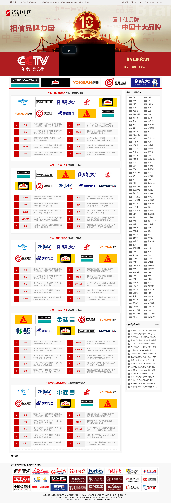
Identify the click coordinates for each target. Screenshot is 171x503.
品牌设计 (46, 2)
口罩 (149, 248)
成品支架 (136, 289)
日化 (149, 252)
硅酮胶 (150, 262)
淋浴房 (150, 121)
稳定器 (135, 241)
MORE (157, 324)
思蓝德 (78, 132)
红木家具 (151, 128)
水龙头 (150, 104)
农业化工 (136, 307)
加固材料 (151, 286)
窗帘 (149, 162)
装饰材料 (151, 125)
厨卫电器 (136, 114)
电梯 (149, 282)
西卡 (25, 154)
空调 (149, 186)
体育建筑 (136, 197)
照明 (134, 217)
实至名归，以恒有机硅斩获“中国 (143, 363)
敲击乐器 (151, 203)
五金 (149, 245)
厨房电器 (151, 176)
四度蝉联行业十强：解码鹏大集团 (143, 330)
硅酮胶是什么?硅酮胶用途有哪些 (143, 367)
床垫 (149, 228)
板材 (149, 131)
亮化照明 (151, 265)
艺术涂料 (151, 169)
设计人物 (38, 2)
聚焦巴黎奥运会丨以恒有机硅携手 (143, 340)
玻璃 (134, 214)
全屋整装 (151, 214)
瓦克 (78, 125)
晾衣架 (150, 197)
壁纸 (134, 169)
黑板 (134, 221)
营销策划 (151, 241)
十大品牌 (22, 2)
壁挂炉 (150, 118)
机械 (149, 310)
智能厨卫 (136, 210)
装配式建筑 (152, 221)
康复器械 (151, 289)
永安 (78, 139)
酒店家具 (151, 269)
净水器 (150, 145)
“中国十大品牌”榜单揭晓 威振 (142, 380)
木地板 (135, 142)
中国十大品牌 (143, 2)
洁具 (134, 104)
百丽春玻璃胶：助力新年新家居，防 (144, 387)
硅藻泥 (135, 152)
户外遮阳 (136, 310)
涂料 (134, 97)
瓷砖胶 (135, 234)
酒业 (149, 207)
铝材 (149, 272)
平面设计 (62, 2)
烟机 (149, 179)
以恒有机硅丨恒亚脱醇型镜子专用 (143, 347)
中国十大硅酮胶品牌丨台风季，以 (143, 334)
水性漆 (135, 149)
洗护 (149, 255)
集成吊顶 (136, 186)
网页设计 (70, 2)
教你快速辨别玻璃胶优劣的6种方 (143, 383)
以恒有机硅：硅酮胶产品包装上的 (143, 337)
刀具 (134, 276)
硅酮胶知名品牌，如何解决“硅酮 (143, 370)
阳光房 (135, 228)
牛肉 (134, 269)
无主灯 (135, 258)
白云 (25, 125)
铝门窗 (135, 203)
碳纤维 (150, 152)
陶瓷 (134, 162)
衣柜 (149, 111)
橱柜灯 (150, 296)
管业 (149, 234)
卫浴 (134, 279)
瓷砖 (134, 176)
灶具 (134, 179)
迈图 (78, 226)
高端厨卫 (151, 183)
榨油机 (135, 125)
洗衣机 (135, 262)
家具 (134, 128)
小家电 (150, 166)
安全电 (135, 286)
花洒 (149, 107)
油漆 (149, 97)
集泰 (78, 146)
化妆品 (135, 255)
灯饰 (134, 121)
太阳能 (150, 193)
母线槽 (135, 300)
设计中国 (13, 2)
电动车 (150, 173)
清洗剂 (150, 149)
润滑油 (150, 279)
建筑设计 (78, 2)
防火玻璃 (136, 265)
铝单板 (135, 293)
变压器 (135, 282)
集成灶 (150, 190)
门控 (134, 252)
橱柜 (149, 114)
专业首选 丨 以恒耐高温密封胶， (143, 350)
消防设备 (136, 313)
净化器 (135, 131)
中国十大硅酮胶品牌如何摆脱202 (143, 377)
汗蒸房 (135, 145)
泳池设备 (151, 313)
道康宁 (78, 154)
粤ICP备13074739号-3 (74, 499)
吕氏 (78, 357)
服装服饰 (151, 317)
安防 (134, 166)
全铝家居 (136, 200)
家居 (149, 231)
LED (149, 135)
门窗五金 (151, 307)
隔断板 (150, 300)
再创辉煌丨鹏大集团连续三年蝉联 (143, 344)
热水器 (135, 111)
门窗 (149, 155)
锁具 (149, 100)
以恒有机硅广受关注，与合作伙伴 (143, 357)
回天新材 (25, 146)
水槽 (134, 107)
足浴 (149, 142)
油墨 (134, 138)
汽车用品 (136, 135)
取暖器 (135, 159)
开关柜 (135, 303)
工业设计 (86, 2)
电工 (134, 100)
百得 (25, 139)
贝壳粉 (135, 238)
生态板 (135, 155)
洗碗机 (150, 224)
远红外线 (151, 159)
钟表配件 (151, 238)
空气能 (135, 118)
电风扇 (135, 317)
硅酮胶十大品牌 (156, 2)
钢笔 (149, 293)
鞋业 (134, 245)
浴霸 (134, 224)
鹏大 (126, 67)
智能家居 (151, 200)
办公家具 (151, 303)
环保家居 (136, 248)
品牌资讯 (30, 2)
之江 (78, 219)
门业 (134, 183)
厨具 (149, 276)
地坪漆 (135, 207)
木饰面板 (136, 272)
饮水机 (150, 217)
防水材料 (136, 173)
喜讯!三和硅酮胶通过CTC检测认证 (143, 373)
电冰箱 (150, 258)
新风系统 (136, 193)
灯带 (134, 296)
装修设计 (54, 2)
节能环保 (151, 138)
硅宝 (25, 350)
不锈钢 (150, 210)
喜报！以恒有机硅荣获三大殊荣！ (143, 360)
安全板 (135, 231)
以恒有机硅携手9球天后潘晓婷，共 (144, 354)
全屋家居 (136, 190)
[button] (69, 50)
